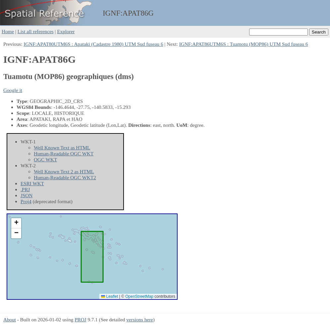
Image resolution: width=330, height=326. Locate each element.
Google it (12, 90)
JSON (26, 195)
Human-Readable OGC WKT (63, 153)
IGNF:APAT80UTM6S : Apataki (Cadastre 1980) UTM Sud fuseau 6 (93, 44)
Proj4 (26, 201)
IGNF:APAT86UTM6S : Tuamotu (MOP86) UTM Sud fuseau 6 (243, 44)
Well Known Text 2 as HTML (64, 171)
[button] (16, 223)
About (9, 319)
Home (8, 31)
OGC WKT (45, 159)
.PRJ (25, 189)
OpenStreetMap (139, 296)
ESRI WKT (32, 183)
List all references (36, 31)
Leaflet (109, 296)
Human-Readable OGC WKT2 (65, 177)
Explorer (66, 31)
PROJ (80, 319)
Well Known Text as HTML (62, 147)
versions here (139, 319)
